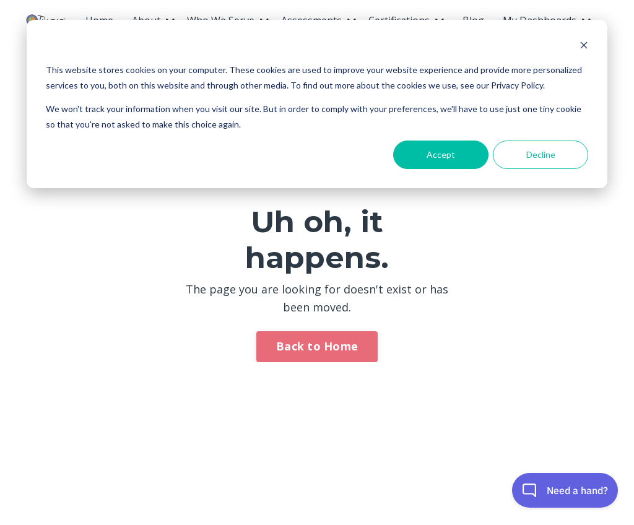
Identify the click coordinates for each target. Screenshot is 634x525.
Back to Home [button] (317, 346)
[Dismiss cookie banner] (584, 46)
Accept (441, 154)
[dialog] (317, 104)
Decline (540, 154)
